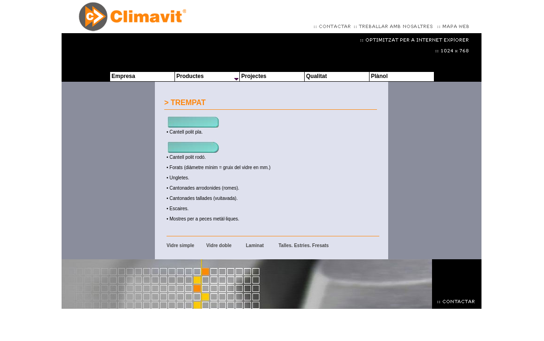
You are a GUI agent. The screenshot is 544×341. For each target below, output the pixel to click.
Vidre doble (218, 245)
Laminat (255, 245)
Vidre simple (180, 245)
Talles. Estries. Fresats (304, 245)
